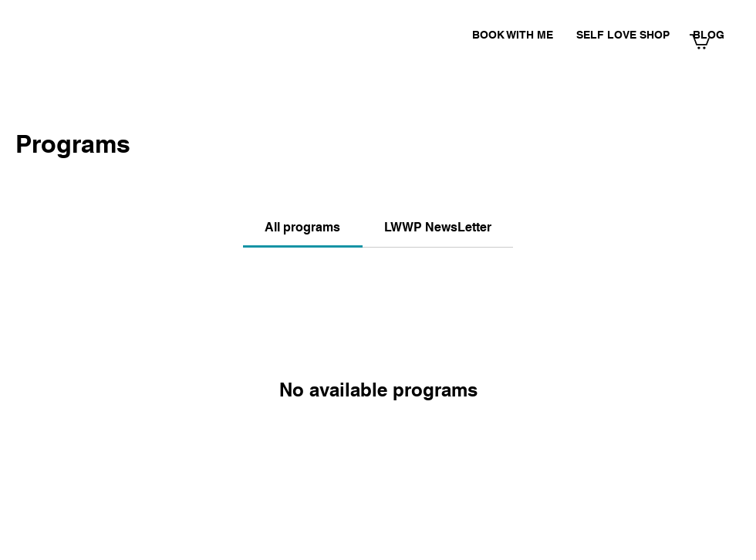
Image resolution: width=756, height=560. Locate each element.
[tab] (302, 227)
